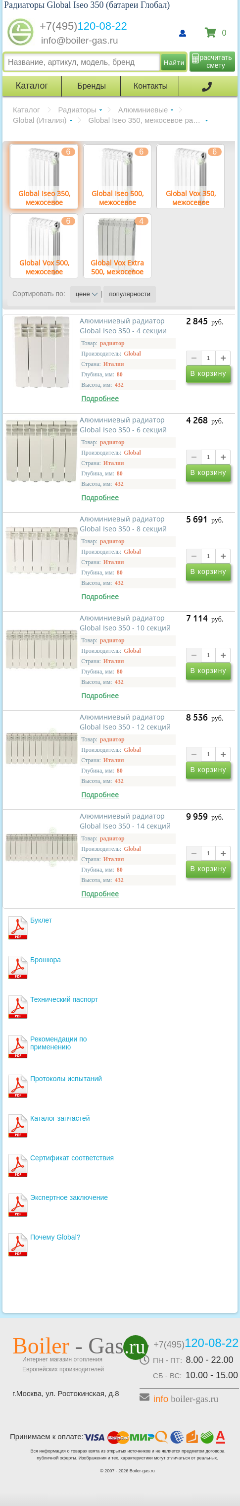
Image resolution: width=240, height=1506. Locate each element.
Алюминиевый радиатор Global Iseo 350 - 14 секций (125, 821)
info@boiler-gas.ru (79, 40)
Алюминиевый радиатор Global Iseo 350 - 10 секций (125, 623)
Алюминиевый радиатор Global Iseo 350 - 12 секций (125, 722)
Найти (174, 62)
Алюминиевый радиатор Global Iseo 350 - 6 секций (123, 424)
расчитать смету (216, 61)
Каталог (26, 109)
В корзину (209, 373)
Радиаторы (77, 109)
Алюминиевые (143, 109)
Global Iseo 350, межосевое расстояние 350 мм (148, 120)
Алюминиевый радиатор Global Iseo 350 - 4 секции (123, 325)
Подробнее (100, 398)
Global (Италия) (40, 120)
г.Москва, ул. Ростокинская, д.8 (65, 1393)
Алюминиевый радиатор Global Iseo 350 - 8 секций (123, 524)
